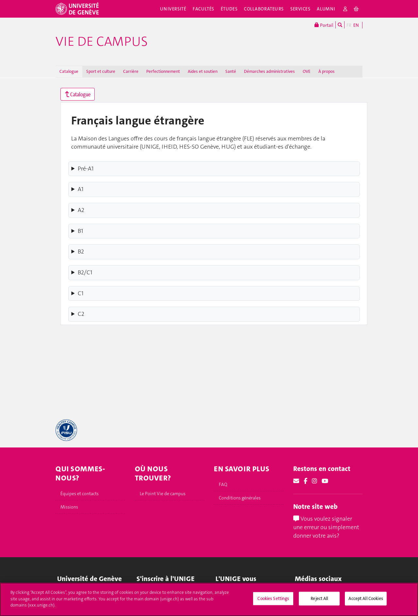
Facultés (203, 9)
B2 (81, 251)
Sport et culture (100, 71)
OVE (307, 71)
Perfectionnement (163, 71)
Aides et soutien (202, 71)
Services (300, 9)
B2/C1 (85, 272)
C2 (81, 314)
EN (356, 25)
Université (173, 9)
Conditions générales (240, 498)
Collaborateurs (264, 9)
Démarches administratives (269, 71)
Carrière (130, 71)
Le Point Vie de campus (162, 493)
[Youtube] (325, 481)
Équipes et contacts (79, 493)
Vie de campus (102, 41)
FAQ (223, 484)
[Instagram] (314, 481)
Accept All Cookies (365, 605)
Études (229, 9)
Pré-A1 (86, 168)
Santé (230, 71)
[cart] (356, 9)
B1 (80, 231)
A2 (81, 210)
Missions (69, 507)
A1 (81, 189)
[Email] (296, 481)
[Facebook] (305, 481)
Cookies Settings (273, 605)
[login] (345, 9)
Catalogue (68, 71)
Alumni (326, 9)
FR (348, 25)
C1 (81, 293)
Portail (323, 25)
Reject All (319, 605)
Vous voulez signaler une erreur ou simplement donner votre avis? (326, 527)
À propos (326, 71)
